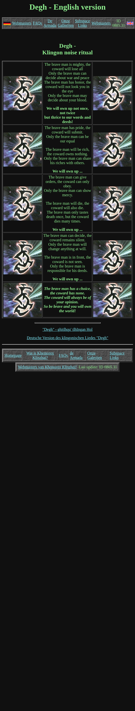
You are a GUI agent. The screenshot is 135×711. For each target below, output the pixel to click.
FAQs (37, 23)
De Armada (50, 23)
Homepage (13, 355)
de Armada (76, 355)
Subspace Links (82, 23)
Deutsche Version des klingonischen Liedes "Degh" (67, 338)
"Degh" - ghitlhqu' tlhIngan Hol (68, 329)
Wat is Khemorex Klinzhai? (40, 355)
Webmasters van (47, 367)
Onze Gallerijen (65, 23)
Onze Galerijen (94, 355)
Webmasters (21, 23)
